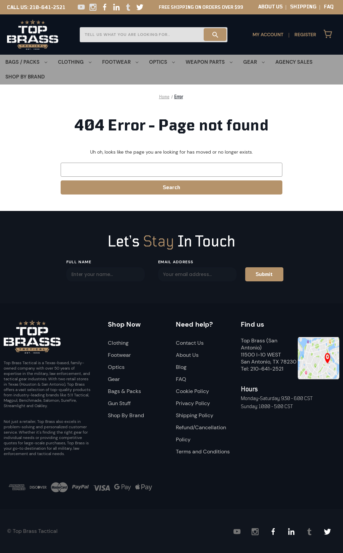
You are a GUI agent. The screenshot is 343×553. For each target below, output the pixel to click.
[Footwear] (120, 62)
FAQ (329, 7)
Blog (181, 367)
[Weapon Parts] (209, 62)
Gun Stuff (119, 403)
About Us (187, 354)
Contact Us (190, 342)
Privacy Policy (193, 403)
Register (305, 35)
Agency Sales (294, 62)
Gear (114, 379)
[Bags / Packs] (26, 62)
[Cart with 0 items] (328, 34)
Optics (116, 367)
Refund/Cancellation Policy (201, 433)
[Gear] (254, 62)
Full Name (79, 262)
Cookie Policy (192, 391)
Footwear (119, 354)
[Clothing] (75, 62)
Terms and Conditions (203, 451)
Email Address (175, 262)
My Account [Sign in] (268, 35)
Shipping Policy (194, 415)
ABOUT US (270, 7)
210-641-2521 (47, 7)
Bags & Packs (124, 391)
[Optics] (162, 62)
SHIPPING (303, 7)
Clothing (118, 342)
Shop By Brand (25, 76)
